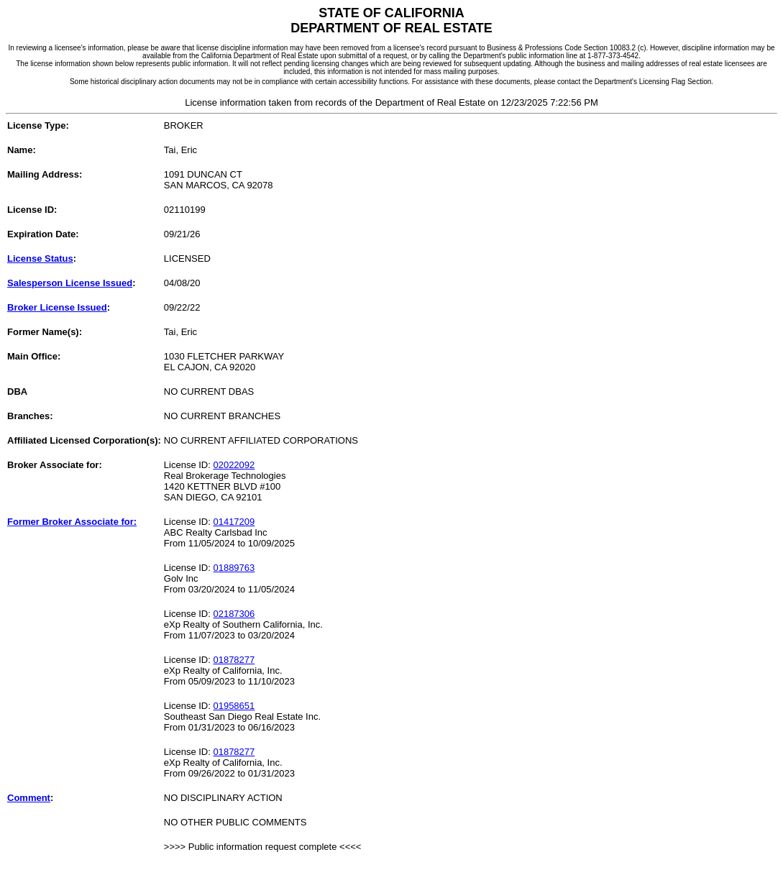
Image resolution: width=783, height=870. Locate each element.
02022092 (234, 464)
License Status (40, 258)
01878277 (234, 659)
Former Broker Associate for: (72, 521)
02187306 (234, 613)
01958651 (234, 705)
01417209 (234, 521)
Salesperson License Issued (69, 283)
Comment (28, 797)
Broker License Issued (57, 307)
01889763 (234, 567)
